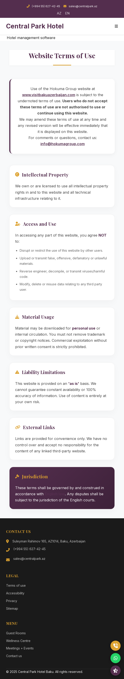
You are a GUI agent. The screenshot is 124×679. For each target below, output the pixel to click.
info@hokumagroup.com (62, 144)
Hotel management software (31, 37)
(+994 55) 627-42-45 (43, 6)
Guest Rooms (16, 633)
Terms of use (16, 585)
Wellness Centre (18, 641)
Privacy (11, 601)
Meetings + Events (20, 648)
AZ (59, 13)
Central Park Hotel (35, 26)
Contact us (14, 656)
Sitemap (12, 608)
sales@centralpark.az (80, 6)
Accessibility (15, 593)
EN (67, 13)
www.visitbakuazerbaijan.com (48, 95)
